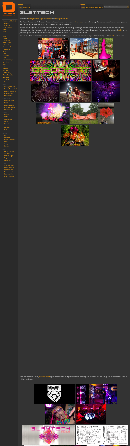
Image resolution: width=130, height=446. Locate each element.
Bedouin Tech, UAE (10, 91)
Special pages (8, 170)
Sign (4, 36)
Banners (5, 68)
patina (120, 30)
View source (90, 7)
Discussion (26, 7)
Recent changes (9, 151)
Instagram (7, 123)
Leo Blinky (6, 62)
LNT (4, 81)
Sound (5, 53)
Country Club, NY (9, 87)
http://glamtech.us (46, 19)
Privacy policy (25, 441)
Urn (4, 34)
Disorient (78, 22)
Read (83, 7)
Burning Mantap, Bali (10, 89)
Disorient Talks (7, 47)
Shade (5, 29)
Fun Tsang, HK (8, 93)
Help (5, 158)
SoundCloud (8, 119)
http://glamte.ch (33, 19)
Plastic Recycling (8, 75)
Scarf (5, 142)
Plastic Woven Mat (9, 139)
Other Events (8, 95)
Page (20, 7)
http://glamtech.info (61, 19)
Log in (127, 2)
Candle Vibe (6, 45)
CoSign (5, 38)
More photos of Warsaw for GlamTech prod (34, 427)
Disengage (6, 79)
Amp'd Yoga (6, 49)
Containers (6, 77)
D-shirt (5, 64)
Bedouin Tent (7, 42)
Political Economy (9, 107)
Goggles (6, 144)
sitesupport (7, 160)
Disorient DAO (8, 109)
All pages (7, 153)
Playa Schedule (7, 27)
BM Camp (6, 23)
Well (4, 32)
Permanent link (8, 174)
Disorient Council (9, 101)
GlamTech (6, 55)
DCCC (6, 103)
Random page (8, 156)
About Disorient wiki (36, 441)
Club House (6, 40)
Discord (6, 115)
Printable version (9, 172)
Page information (9, 176)
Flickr (6, 130)
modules (112, 36)
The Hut (5, 70)
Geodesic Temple (8, 60)
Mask (6, 135)
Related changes (9, 167)
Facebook (7, 128)
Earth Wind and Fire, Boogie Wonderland (54, 430)
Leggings (7, 137)
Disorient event (44, 182)
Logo (4, 66)
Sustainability (7, 73)
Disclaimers (46, 441)
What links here (9, 165)
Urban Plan (6, 25)
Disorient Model (9, 105)
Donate (6, 146)
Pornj (4, 58)
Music (4, 51)
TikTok (6, 117)
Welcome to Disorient (9, 21)
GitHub (6, 121)
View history (99, 7)
